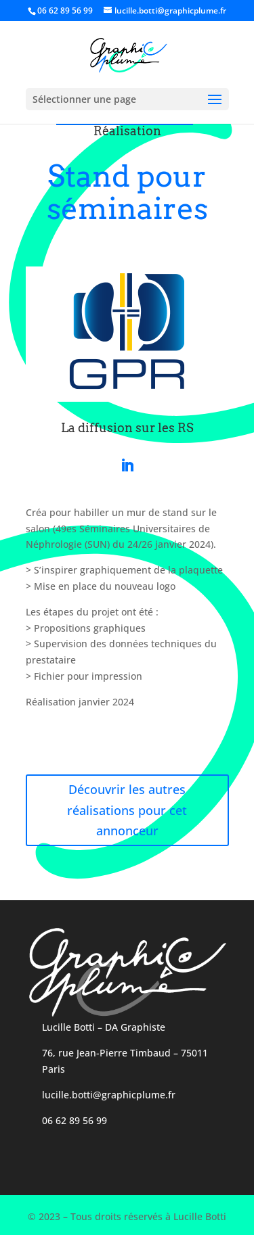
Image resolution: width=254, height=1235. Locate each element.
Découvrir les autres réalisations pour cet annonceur (127, 810)
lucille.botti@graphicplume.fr (108, 1094)
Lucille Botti (68, 1027)
